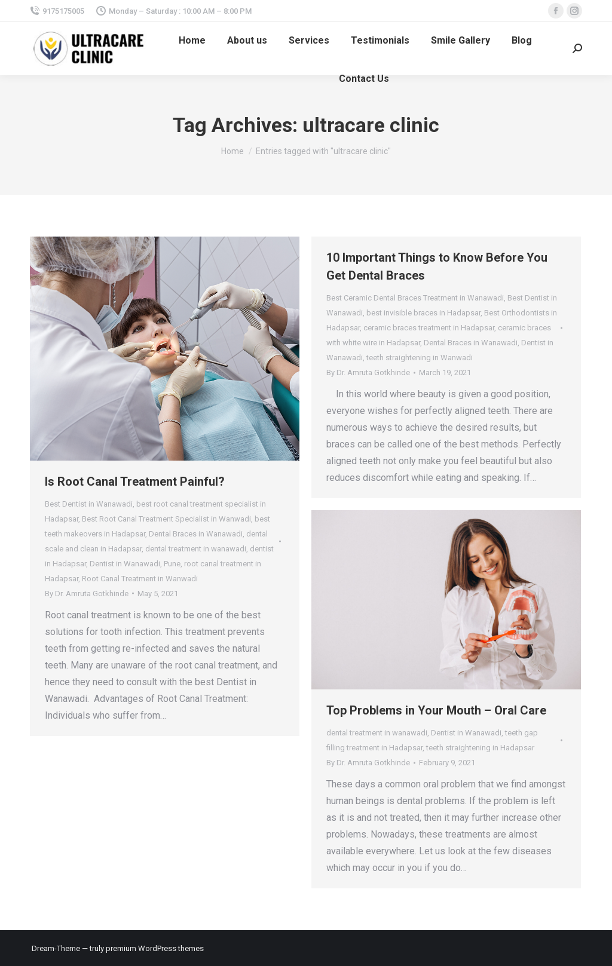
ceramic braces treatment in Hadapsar (428, 327)
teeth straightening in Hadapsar (480, 747)
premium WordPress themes (155, 948)
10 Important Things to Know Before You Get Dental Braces (436, 266)
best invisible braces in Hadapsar (423, 312)
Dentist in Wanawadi (125, 563)
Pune (172, 563)
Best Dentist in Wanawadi (89, 503)
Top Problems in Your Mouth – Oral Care (436, 710)
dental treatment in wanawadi (195, 548)
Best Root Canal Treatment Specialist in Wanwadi (166, 518)
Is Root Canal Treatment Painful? (135, 481)
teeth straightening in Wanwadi (419, 357)
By (86, 593)
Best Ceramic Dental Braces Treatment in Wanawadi (415, 297)
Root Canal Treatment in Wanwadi (140, 578)
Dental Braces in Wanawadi (196, 533)
